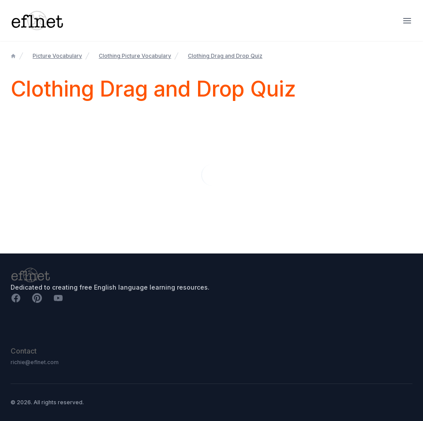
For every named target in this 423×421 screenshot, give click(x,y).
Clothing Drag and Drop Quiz (225, 55)
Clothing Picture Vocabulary (135, 55)
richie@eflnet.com (35, 362)
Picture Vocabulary (57, 55)
